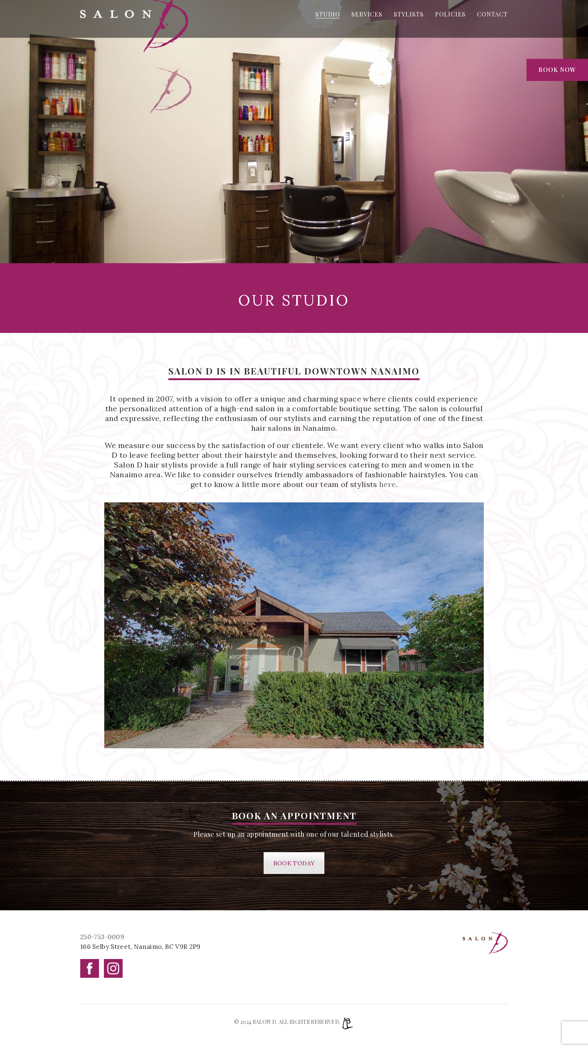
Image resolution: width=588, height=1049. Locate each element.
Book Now (557, 69)
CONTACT (492, 14)
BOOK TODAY (294, 863)
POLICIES (450, 14)
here (387, 484)
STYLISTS (409, 14)
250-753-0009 (102, 937)
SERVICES (366, 14)
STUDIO (327, 14)
